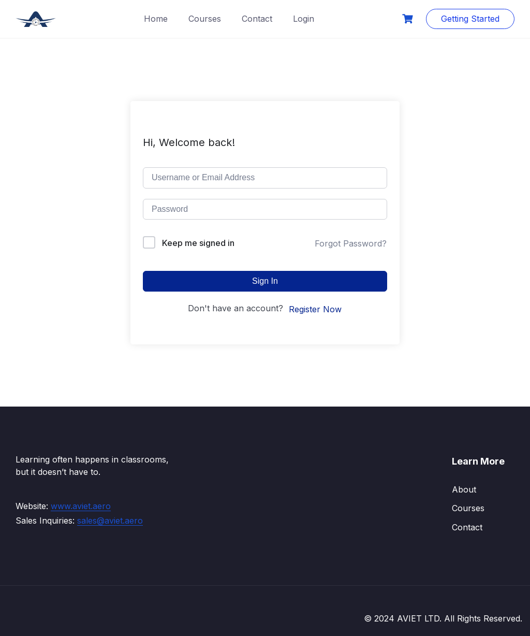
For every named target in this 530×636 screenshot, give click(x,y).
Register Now (315, 309)
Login (303, 18)
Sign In (265, 281)
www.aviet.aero (81, 506)
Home (156, 18)
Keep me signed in (198, 243)
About (464, 489)
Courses (204, 18)
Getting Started (470, 18)
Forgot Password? (351, 243)
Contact (257, 18)
